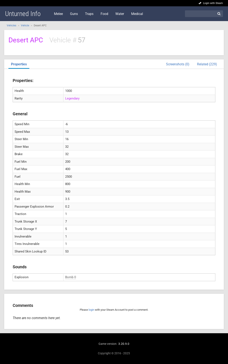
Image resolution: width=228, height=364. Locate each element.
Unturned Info (23, 14)
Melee (58, 14)
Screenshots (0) (177, 64)
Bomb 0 (70, 277)
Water (119, 14)
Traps (89, 14)
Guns (74, 14)
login (91, 309)
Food (104, 14)
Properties (19, 64)
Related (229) (207, 64)
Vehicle (25, 25)
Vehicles (11, 25)
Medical (137, 14)
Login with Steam (213, 3)
